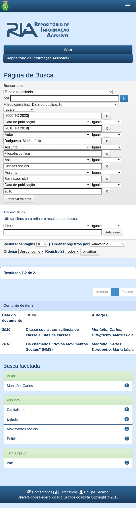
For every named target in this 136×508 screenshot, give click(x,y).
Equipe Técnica (96, 492)
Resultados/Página (19, 244)
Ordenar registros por (70, 244)
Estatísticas (69, 492)
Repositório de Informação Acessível (38, 58)
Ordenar (10, 251)
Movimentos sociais (22, 429)
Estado (12, 419)
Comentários (42, 492)
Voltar (68, 49)
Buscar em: (13, 86)
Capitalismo (16, 410)
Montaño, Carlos (106, 329)
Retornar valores (18, 199)
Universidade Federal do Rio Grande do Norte (53, 497)
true (10, 463)
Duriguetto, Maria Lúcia (113, 335)
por (6, 98)
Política (12, 439)
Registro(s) (54, 251)
